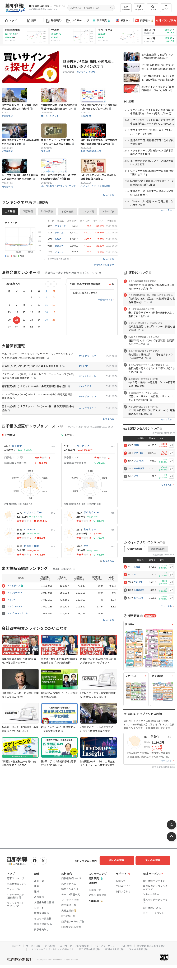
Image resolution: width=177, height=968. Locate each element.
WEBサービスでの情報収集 (73, 945)
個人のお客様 (120, 860)
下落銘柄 (28, 233)
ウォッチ (152, 8)
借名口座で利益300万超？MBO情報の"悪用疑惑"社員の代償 (99, 156)
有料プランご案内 (166, 20)
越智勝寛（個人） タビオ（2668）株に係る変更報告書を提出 (37, 408)
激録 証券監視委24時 (91, 166)
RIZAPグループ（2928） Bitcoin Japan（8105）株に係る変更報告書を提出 (37, 418)
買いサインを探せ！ (86, 72)
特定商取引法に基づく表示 (153, 945)
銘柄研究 (54, 21)
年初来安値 (67, 233)
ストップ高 (88, 233)
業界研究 (100, 21)
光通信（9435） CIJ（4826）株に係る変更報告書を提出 (34, 388)
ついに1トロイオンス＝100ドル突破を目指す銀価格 (98, 199)
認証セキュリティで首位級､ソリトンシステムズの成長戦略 (59, 156)
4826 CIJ (83, 388)
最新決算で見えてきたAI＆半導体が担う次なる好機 (20, 156)
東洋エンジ (139, 598)
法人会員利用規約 (140, 948)
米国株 (123, 20)
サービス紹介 (31, 945)
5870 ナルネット (87, 398)
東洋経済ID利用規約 (90, 948)
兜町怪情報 (7, 123)
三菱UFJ (138, 582)
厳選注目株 (86, 123)
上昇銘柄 (10, 233)
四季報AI (144, 20)
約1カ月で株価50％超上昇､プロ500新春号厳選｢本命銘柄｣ (58, 199)
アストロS (139, 461)
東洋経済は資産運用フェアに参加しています (42, 6)
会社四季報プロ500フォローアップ (59, 208)
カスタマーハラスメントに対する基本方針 (50, 948)
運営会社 (14, 945)
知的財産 (128, 945)
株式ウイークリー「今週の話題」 (97, 208)
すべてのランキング (104, 287)
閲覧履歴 (126, 8)
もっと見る (108, 217)
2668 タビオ (85, 408)
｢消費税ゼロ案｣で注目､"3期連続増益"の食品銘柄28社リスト (59, 114)
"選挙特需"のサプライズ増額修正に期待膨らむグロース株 (99, 114)
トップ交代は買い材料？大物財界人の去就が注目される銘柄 (20, 199)
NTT (136, 476)
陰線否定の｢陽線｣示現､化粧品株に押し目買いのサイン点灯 (88, 64)
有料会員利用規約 (116, 948)
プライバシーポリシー (106, 945)
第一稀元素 (139, 468)
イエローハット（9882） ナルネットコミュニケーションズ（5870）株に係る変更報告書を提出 (35, 398)
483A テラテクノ (87, 431)
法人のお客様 (154, 860)
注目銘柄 (45, 166)
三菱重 (137, 567)
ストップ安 (108, 233)
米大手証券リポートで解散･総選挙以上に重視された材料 (20, 114)
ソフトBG (138, 453)
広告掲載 (48, 945)
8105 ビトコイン (87, 418)
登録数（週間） (134, 549)
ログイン (166, 7)
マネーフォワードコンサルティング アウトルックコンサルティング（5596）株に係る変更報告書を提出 (38, 378)
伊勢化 (137, 445)
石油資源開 (139, 590)
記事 (32, 21)
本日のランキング (50, 123)
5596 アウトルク (87, 378)
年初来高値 (47, 233)
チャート (139, 8)
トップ (11, 20)
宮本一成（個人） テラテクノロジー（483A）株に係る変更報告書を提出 (38, 431)
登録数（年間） (158, 549)
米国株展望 (7, 166)
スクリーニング (77, 20)
